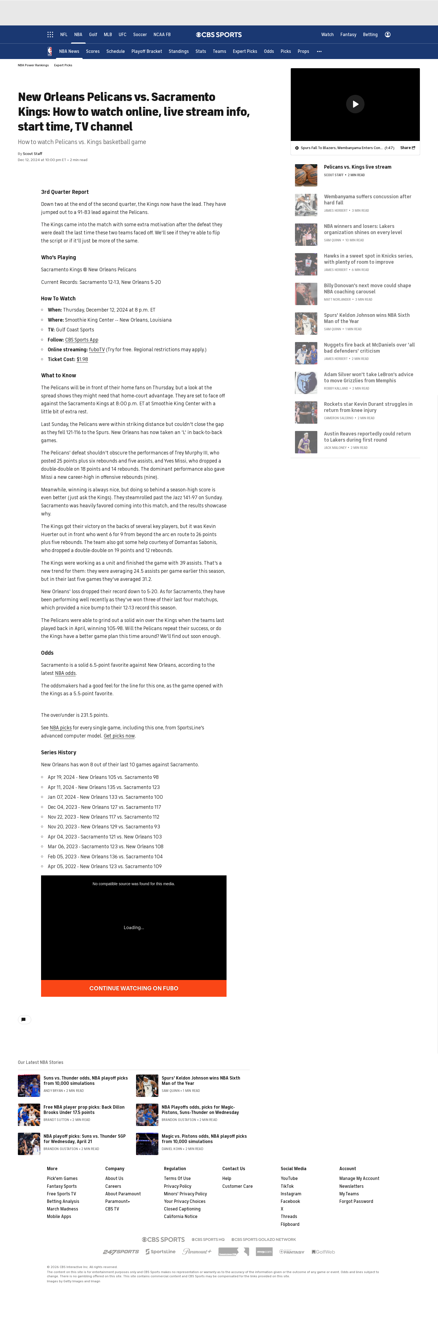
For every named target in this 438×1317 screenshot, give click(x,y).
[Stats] (201, 51)
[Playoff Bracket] (146, 51)
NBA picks (61, 728)
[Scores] (93, 51)
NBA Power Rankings (33, 65)
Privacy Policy (177, 1186)
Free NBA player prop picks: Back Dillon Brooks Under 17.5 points (84, 1109)
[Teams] (220, 51)
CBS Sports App (81, 340)
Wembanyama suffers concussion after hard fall (367, 199)
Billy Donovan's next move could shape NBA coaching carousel (367, 288)
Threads (289, 1216)
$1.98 (82, 359)
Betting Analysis (63, 1201)
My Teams (349, 1194)
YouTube (289, 1178)
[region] (355, 104)
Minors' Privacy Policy (185, 1194)
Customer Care (237, 1186)
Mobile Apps (59, 1216)
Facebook (290, 1201)
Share (405, 147)
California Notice (180, 1216)
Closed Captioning (182, 1209)
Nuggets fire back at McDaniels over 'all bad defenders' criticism (369, 347)
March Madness (62, 1209)
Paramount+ (117, 1201)
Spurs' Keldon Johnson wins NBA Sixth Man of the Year (201, 1080)
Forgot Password (356, 1201)
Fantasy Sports (62, 1186)
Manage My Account (359, 1178)
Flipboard (290, 1224)
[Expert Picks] (245, 51)
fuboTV (97, 350)
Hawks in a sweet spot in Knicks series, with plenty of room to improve (368, 259)
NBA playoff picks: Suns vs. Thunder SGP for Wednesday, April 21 (85, 1139)
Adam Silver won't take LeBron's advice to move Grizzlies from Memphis (368, 377)
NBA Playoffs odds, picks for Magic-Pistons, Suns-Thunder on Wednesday (200, 1109)
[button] (320, 51)
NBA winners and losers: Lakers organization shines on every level (363, 229)
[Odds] (269, 51)
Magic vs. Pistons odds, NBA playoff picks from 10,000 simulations (204, 1139)
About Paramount (123, 1194)
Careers (113, 1186)
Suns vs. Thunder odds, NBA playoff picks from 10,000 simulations (86, 1080)
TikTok (287, 1186)
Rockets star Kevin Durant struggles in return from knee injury (368, 407)
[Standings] (178, 51)
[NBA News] (69, 51)
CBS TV (112, 1209)
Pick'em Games (62, 1178)
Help (226, 1178)
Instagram (291, 1194)
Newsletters (351, 1186)
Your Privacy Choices (185, 1201)
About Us (114, 1178)
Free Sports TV (61, 1194)
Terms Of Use (177, 1178)
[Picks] (285, 51)
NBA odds (65, 673)
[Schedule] (115, 51)
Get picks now (119, 736)
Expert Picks (63, 65)
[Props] (303, 51)
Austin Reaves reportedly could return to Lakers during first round (367, 436)
